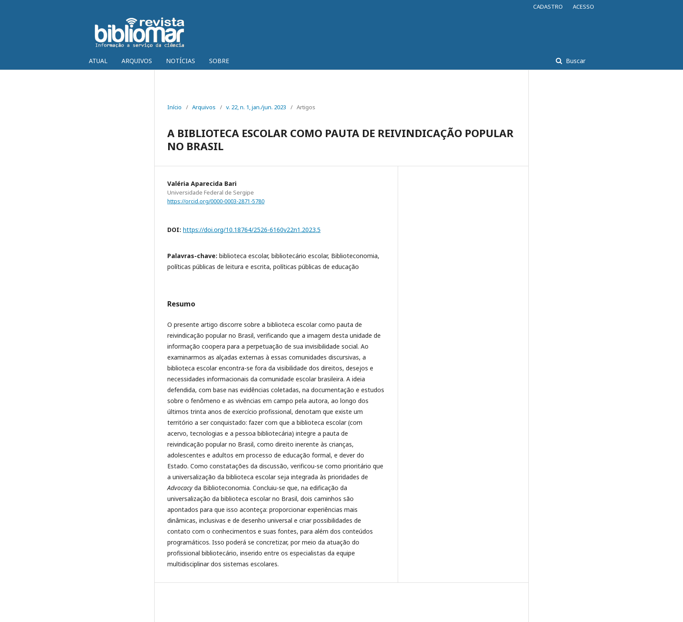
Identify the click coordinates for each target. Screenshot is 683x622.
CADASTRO (548, 6)
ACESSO (583, 6)
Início (174, 107)
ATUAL (98, 61)
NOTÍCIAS (180, 61)
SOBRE (219, 61)
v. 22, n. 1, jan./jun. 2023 (256, 107)
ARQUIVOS (137, 61)
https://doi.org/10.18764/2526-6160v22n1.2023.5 (252, 229)
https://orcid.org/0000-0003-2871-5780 (215, 201)
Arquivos (204, 107)
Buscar (574, 61)
